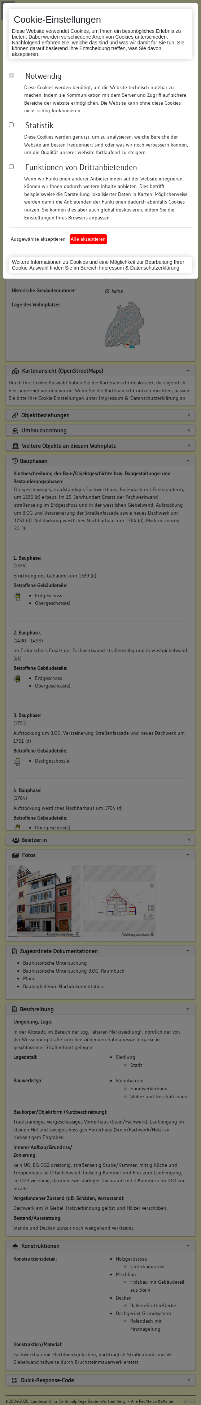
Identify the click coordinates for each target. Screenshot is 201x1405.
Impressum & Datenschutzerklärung (139, 268)
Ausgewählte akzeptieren (38, 239)
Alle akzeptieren (88, 239)
